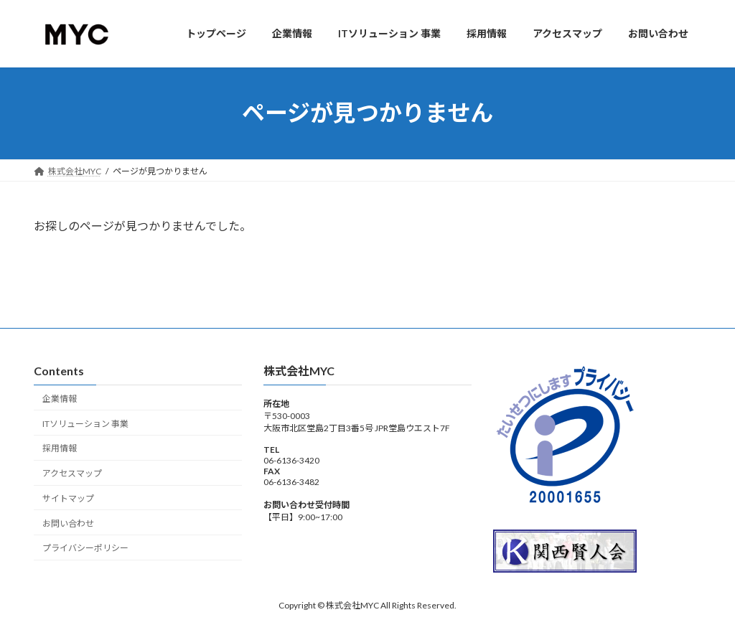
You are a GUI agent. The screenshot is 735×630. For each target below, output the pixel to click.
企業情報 (59, 397)
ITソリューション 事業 (85, 423)
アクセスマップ (72, 473)
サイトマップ (68, 498)
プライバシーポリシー (85, 547)
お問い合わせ (68, 522)
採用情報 (59, 448)
